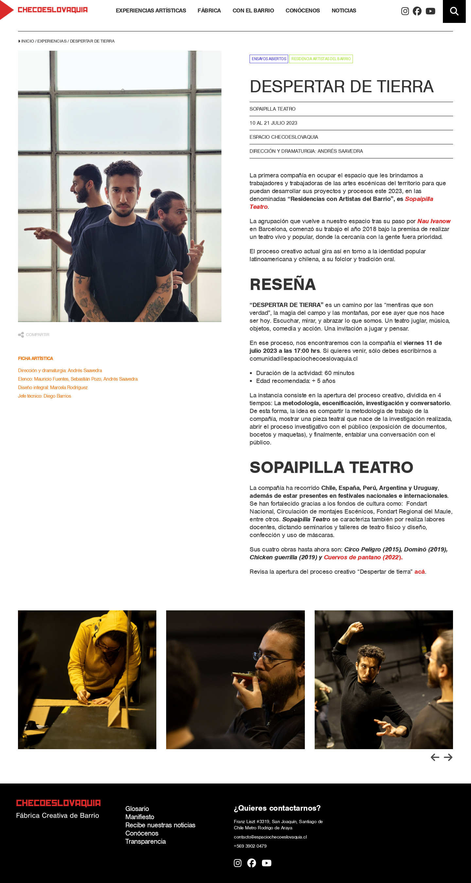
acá (419, 572)
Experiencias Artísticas (151, 10)
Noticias (344, 10)
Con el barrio (253, 10)
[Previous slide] (435, 757)
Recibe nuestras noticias (160, 824)
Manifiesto (139, 816)
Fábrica (209, 10)
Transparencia (145, 841)
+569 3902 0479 (250, 846)
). (363, 557)
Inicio (27, 41)
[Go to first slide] (448, 757)
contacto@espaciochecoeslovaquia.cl (270, 837)
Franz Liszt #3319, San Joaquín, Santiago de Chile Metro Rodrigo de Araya (278, 825)
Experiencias (51, 41)
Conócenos (303, 10)
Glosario (137, 808)
